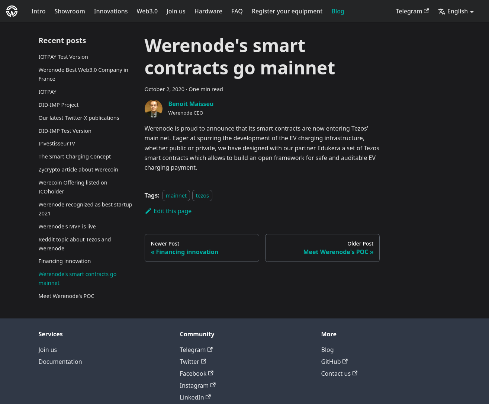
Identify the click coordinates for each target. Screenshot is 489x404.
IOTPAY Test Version (63, 56)
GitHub (334, 361)
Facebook (196, 373)
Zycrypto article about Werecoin (78, 169)
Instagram (198, 385)
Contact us (339, 373)
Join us (176, 11)
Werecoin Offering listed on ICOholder (73, 187)
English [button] (453, 11)
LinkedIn (195, 397)
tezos (202, 195)
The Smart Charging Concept (75, 156)
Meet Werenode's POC (66, 295)
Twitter (193, 361)
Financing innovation (65, 260)
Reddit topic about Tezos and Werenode (75, 244)
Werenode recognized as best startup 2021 (85, 209)
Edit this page (168, 211)
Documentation (60, 361)
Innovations (111, 11)
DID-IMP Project (59, 104)
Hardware (208, 11)
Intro (38, 11)
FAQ (237, 11)
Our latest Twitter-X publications (79, 117)
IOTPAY (48, 91)
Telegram (412, 11)
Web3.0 (147, 11)
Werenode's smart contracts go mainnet (78, 278)
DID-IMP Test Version (65, 130)
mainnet (176, 195)
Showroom (69, 11)
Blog (338, 11)
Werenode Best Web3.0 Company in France (83, 74)
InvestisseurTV (57, 143)
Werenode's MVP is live (67, 226)
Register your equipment (287, 11)
